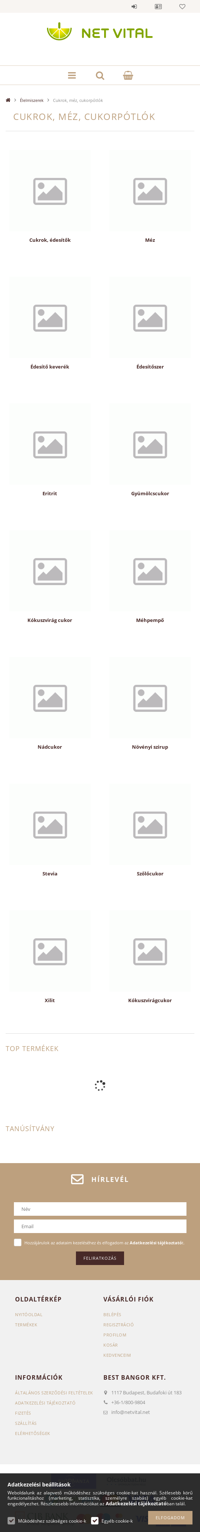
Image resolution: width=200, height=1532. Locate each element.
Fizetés (23, 1413)
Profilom (114, 1335)
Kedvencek (182, 6)
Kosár (110, 1345)
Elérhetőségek (32, 1433)
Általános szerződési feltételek (54, 1392)
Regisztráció (118, 1324)
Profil (158, 6)
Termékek (26, 1324)
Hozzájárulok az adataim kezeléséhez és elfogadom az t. (104, 1242)
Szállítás (26, 1423)
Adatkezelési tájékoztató (45, 1403)
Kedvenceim (117, 1355)
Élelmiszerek (32, 100)
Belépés (134, 6)
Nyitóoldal (28, 1314)
